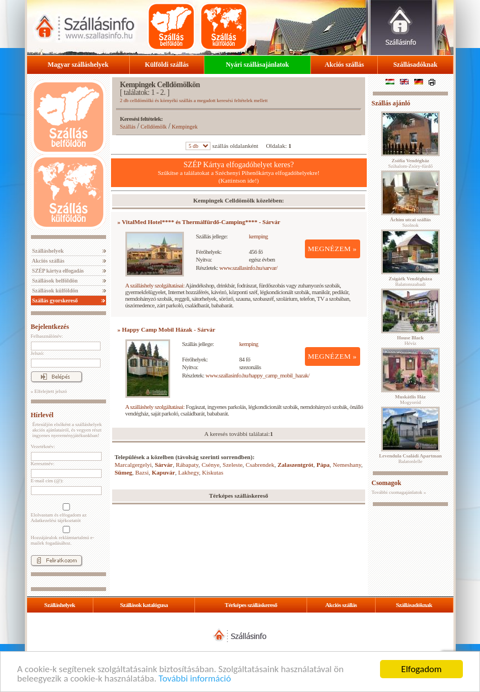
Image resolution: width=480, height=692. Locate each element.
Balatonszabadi (410, 281)
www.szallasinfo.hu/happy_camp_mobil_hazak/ (257, 375)
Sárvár (163, 464)
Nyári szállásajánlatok (257, 64)
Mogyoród (410, 399)
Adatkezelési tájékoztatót (56, 520)
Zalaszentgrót (296, 464)
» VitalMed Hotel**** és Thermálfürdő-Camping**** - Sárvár (199, 222)
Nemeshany (347, 464)
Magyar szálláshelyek (78, 64)
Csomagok (387, 483)
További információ (195, 679)
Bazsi (142, 472)
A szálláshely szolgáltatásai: (154, 285)
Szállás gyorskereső (54, 300)
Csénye (210, 464)
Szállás (127, 127)
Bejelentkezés (50, 327)
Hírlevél (42, 415)
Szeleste (232, 464)
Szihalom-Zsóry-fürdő (410, 163)
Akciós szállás (344, 64)
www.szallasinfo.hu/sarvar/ (248, 267)
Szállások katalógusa (144, 604)
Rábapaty (187, 464)
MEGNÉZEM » (332, 248)
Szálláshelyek (47, 251)
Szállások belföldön (54, 281)
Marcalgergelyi (133, 464)
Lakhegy (188, 472)
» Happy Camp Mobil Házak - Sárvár (166, 329)
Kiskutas (213, 472)
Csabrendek (260, 464)
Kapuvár (163, 472)
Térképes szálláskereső (251, 604)
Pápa (323, 464)
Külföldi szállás (166, 64)
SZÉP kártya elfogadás (57, 271)
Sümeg (124, 472)
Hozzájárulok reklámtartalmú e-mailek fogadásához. (65, 536)
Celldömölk (154, 127)
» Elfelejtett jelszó (49, 391)
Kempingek (185, 127)
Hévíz (410, 340)
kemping (258, 236)
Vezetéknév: (43, 446)
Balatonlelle (410, 458)
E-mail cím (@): (47, 480)
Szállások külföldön (54, 291)
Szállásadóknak (415, 64)
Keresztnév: (43, 463)
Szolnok (410, 222)
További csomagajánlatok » (399, 492)
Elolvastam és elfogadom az (65, 513)
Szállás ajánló (391, 103)
